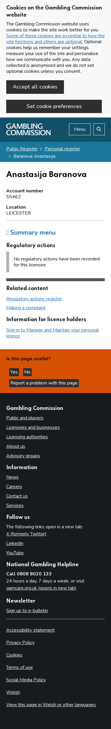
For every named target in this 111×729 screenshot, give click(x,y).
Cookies (14, 655)
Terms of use (19, 667)
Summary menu (31, 232)
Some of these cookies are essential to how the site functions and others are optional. (55, 39)
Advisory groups (23, 456)
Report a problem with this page (44, 383)
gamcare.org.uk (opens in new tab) (41, 588)
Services (15, 505)
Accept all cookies (35, 86)
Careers (14, 486)
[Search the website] (99, 129)
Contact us (17, 496)
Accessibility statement (30, 630)
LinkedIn (14, 543)
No (28, 372)
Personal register (62, 149)
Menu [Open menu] (80, 129)
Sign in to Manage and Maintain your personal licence (52, 333)
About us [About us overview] (15, 446)
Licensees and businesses (33, 427)
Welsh (13, 692)
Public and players (25, 418)
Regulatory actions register (34, 299)
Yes (14, 372)
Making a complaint (26, 308)
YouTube (15, 553)
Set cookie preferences (54, 106)
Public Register (22, 149)
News (12, 477)
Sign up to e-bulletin (27, 610)
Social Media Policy (26, 680)
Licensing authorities (27, 437)
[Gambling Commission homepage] (28, 134)
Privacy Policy (20, 642)
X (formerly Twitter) (26, 534)
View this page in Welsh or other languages (51, 704)
